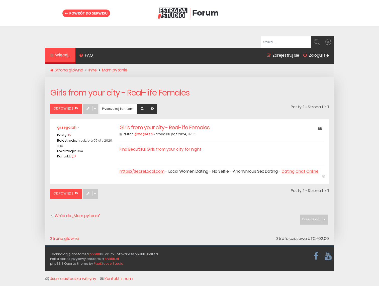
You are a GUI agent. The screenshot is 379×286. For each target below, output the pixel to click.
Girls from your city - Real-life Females (120, 92)
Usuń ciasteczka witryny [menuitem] (70, 278)
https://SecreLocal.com (142, 171)
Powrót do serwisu (86, 13)
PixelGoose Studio (108, 263)
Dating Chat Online (300, 171)
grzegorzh (66, 127)
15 (69, 135)
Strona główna (64, 238)
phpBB (94, 254)
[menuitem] (86, 56)
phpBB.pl (112, 259)
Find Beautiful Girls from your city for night (160, 149)
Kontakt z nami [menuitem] (116, 278)
